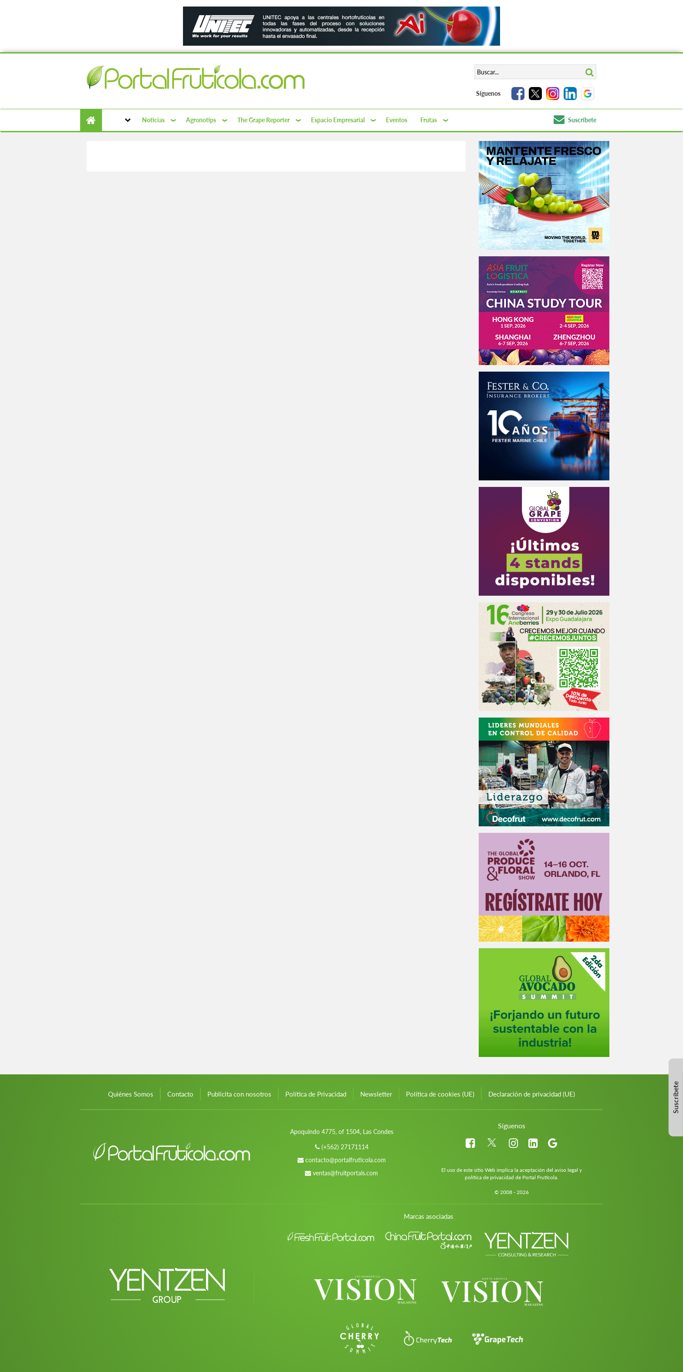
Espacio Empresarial (338, 120)
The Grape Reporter (263, 120)
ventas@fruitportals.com (345, 1173)
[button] (118, 120)
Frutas (428, 120)
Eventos (396, 120)
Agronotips (201, 120)
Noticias (153, 120)
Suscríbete (575, 120)
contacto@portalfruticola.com (345, 1160)
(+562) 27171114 (345, 1147)
